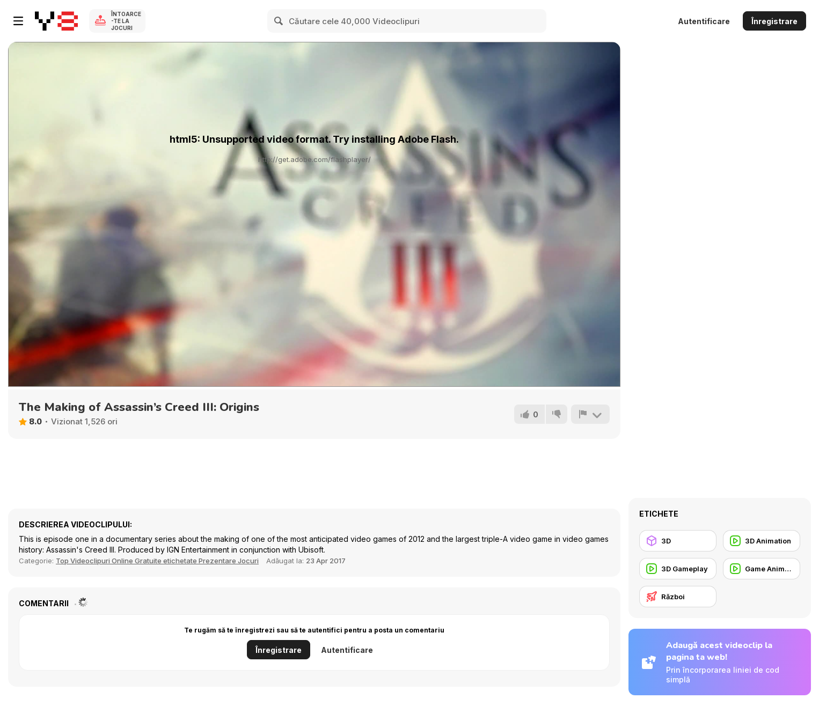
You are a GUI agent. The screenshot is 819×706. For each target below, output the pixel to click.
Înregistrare (774, 21)
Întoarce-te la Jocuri (126, 21)
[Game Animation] (761, 568)
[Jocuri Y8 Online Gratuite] (56, 21)
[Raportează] (590, 414)
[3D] (677, 540)
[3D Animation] (761, 540)
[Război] (677, 596)
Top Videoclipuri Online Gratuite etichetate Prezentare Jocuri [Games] (157, 560)
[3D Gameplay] (677, 568)
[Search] (279, 21)
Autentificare (704, 21)
